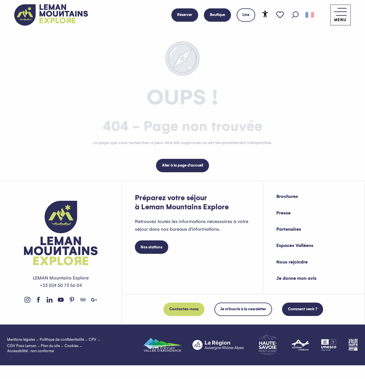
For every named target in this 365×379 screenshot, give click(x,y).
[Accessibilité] (265, 14)
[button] (296, 15)
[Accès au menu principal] (339, 15)
